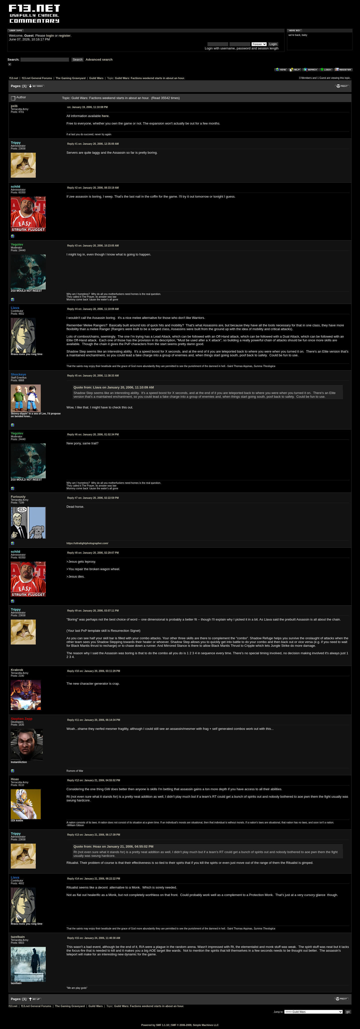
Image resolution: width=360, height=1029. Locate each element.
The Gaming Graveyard (71, 78)
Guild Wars (96, 78)
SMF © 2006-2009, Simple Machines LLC (195, 1025)
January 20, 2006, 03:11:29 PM (93, 671)
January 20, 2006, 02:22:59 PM (93, 498)
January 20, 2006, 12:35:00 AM (93, 143)
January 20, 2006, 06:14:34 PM (93, 720)
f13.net (13, 78)
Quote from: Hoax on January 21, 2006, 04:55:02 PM (113, 846)
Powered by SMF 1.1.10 (155, 1025)
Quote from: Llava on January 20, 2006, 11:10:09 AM (114, 387)
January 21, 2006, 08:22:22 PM (93, 878)
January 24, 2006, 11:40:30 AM (93, 938)
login (50, 35)
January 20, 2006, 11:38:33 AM (93, 375)
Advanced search (99, 59)
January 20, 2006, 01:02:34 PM (93, 434)
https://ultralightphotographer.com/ (87, 543)
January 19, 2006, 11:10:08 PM (87, 107)
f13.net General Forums (37, 78)
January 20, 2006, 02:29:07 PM (93, 552)
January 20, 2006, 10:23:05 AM (93, 245)
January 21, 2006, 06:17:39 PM (93, 834)
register (64, 35)
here (105, 116)
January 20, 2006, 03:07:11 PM (93, 610)
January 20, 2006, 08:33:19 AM (93, 187)
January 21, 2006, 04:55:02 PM (93, 780)
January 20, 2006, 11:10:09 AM (93, 309)
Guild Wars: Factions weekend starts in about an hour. (150, 78)
